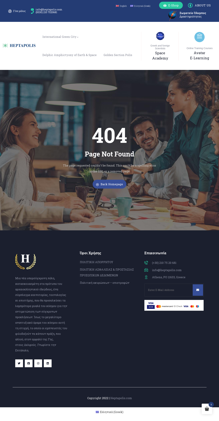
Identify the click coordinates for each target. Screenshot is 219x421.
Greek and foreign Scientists (160, 47)
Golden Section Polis (118, 55)
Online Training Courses (200, 48)
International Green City (60, 37)
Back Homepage (109, 184)
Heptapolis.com (121, 398)
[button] (171, 5)
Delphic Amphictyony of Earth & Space (69, 55)
